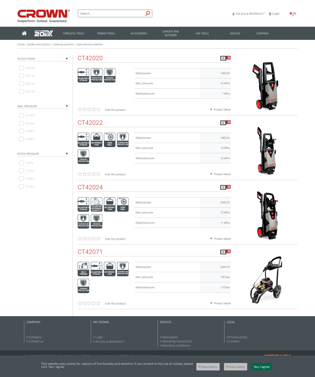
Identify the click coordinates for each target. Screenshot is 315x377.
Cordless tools (73, 33)
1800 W (29, 76)
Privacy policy (238, 337)
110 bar (29, 171)
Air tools (202, 33)
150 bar (29, 123)
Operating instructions (177, 341)
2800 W (29, 91)
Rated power (26, 58)
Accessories (139, 33)
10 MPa (29, 115)
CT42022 (90, 123)
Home (21, 44)
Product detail (222, 109)
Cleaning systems (63, 44)
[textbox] (111, 13)
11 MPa (29, 178)
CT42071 (90, 252)
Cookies (234, 341)
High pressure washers (89, 44)
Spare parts (170, 337)
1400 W (29, 68)
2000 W (29, 83)
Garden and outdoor (170, 33)
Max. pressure (27, 106)
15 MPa (29, 139)
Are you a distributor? (250, 13)
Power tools (106, 33)
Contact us (36, 341)
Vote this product (115, 109)
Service (235, 33)
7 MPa (28, 163)
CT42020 (90, 58)
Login (276, 13)
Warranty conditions (176, 345)
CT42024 (90, 187)
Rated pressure (28, 153)
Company (262, 33)
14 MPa (29, 131)
